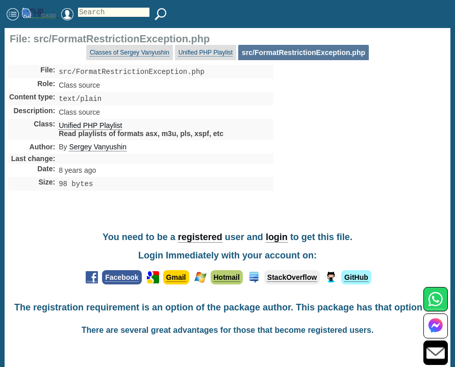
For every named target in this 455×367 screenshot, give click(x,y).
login (277, 237)
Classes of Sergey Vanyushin (129, 52)
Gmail (176, 277)
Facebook (121, 277)
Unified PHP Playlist (206, 52)
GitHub (356, 277)
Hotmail (227, 277)
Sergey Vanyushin (98, 149)
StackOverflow (292, 277)
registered (200, 237)
